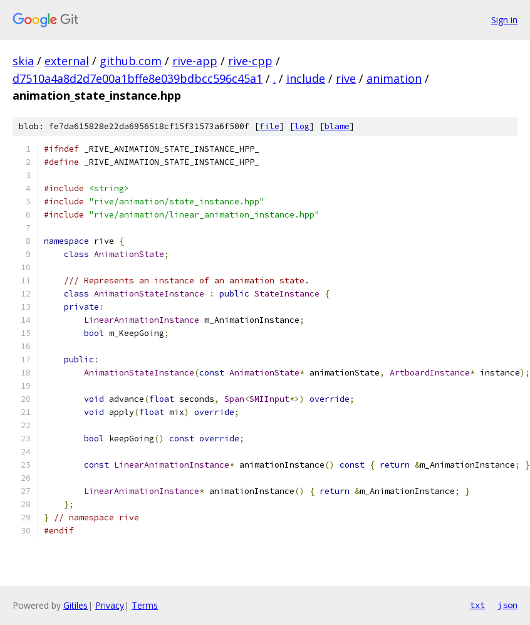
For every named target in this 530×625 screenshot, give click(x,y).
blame (337, 126)
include (305, 78)
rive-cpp (250, 60)
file (269, 126)
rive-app (194, 60)
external (66, 60)
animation (394, 78)
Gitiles (75, 605)
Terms (145, 605)
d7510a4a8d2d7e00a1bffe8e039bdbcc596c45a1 (137, 78)
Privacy (109, 605)
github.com (131, 60)
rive (346, 78)
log (301, 126)
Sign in (504, 20)
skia (23, 60)
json (507, 605)
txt (477, 605)
